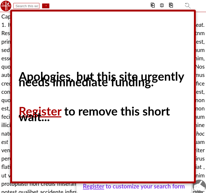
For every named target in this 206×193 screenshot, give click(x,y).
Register (93, 186)
